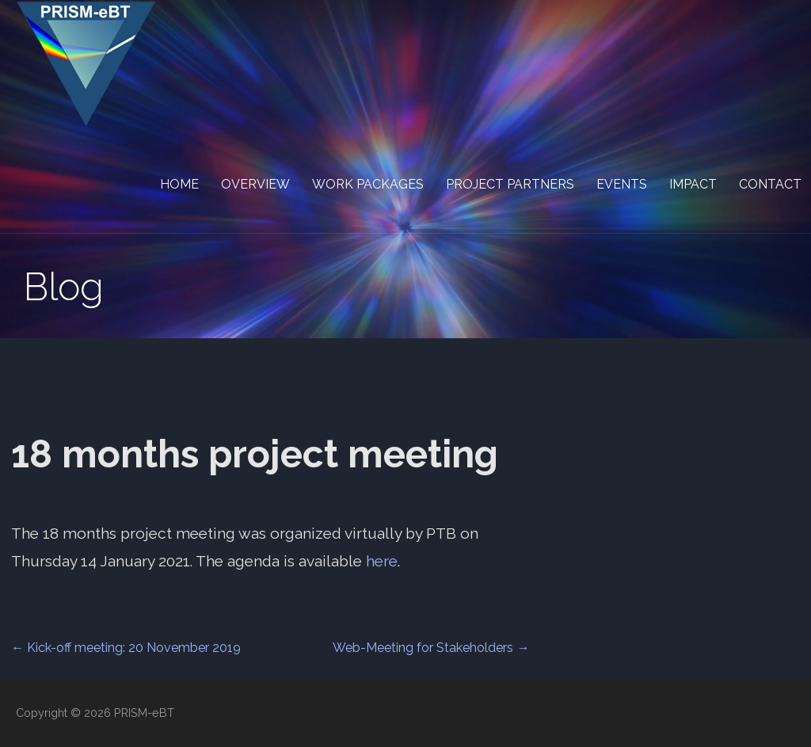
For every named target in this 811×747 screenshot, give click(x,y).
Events (621, 184)
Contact (770, 184)
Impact (693, 184)
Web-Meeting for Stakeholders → (431, 647)
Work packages (368, 184)
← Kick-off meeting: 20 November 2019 (126, 647)
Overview (255, 184)
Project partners (510, 184)
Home (179, 184)
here (382, 561)
